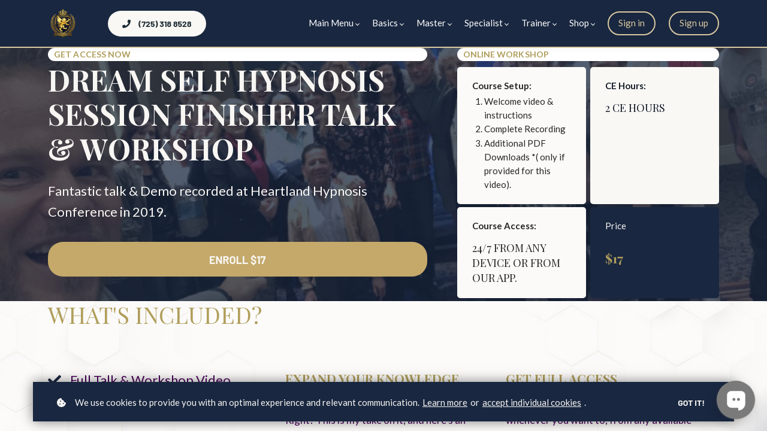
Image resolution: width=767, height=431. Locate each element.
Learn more (444, 402)
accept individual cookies (531, 402)
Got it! (691, 402)
